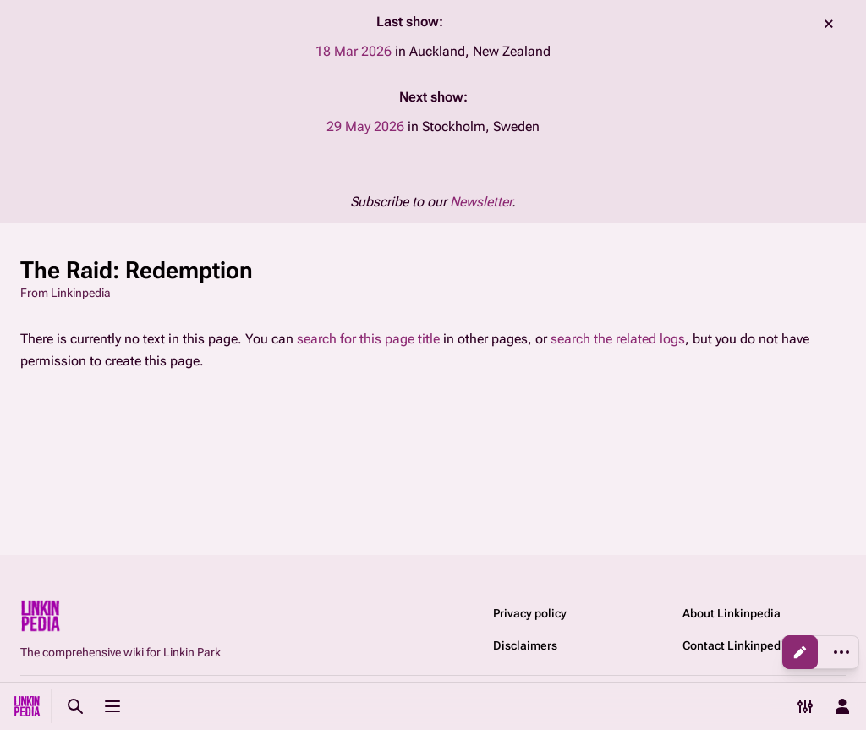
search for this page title (368, 339)
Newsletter (481, 202)
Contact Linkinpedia (736, 645)
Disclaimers (525, 645)
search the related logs (618, 339)
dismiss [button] (829, 24)
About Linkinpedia (731, 613)
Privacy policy (530, 613)
